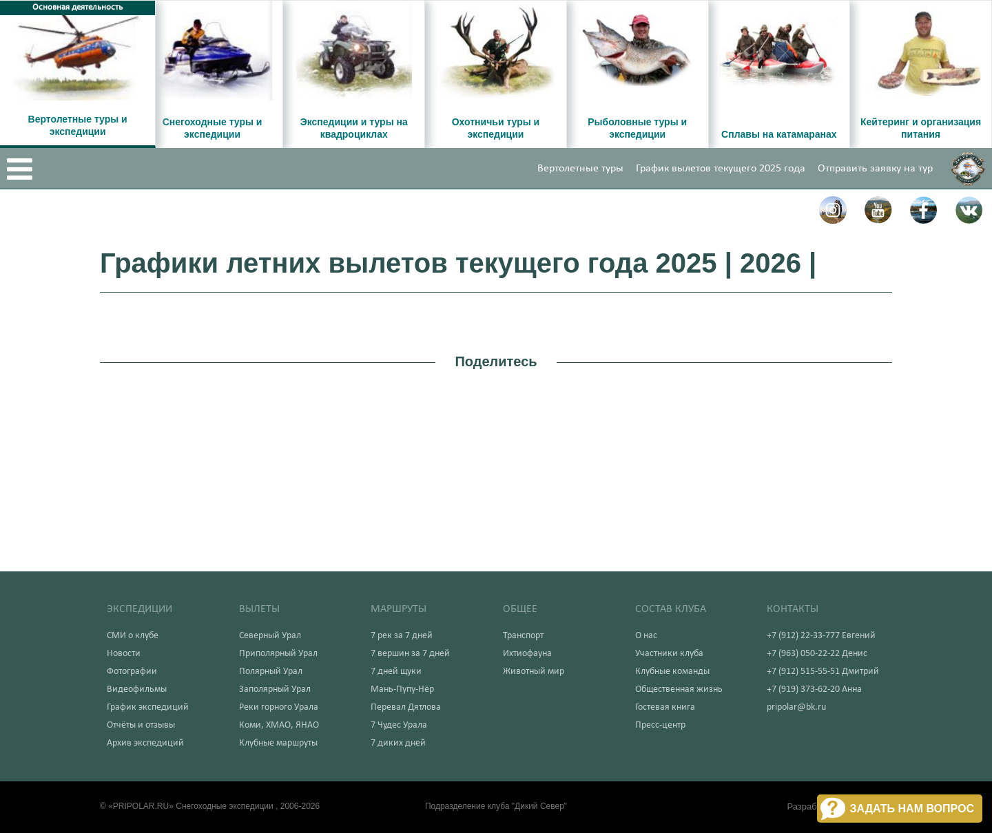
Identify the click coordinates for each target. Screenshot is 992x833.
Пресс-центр (660, 725)
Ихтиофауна (527, 654)
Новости (124, 654)
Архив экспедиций (145, 743)
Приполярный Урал (278, 654)
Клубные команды (672, 671)
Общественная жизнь (679, 689)
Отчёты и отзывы (141, 725)
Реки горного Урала (278, 707)
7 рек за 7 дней (402, 636)
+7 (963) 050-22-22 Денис (817, 654)
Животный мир (533, 671)
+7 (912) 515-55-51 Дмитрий (823, 671)
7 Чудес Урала (399, 725)
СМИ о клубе (132, 636)
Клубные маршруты (278, 743)
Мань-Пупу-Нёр (402, 689)
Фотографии (132, 671)
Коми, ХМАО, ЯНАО (279, 725)
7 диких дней (398, 743)
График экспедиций (148, 707)
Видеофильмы (137, 689)
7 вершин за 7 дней (410, 654)
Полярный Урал (270, 671)
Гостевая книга (665, 707)
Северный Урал (270, 636)
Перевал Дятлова (406, 707)
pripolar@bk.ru (796, 707)
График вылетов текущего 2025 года (720, 168)
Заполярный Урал (275, 689)
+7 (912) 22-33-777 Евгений (821, 636)
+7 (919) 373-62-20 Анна (814, 689)
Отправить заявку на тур (875, 168)
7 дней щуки (396, 671)
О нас (646, 636)
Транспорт (523, 636)
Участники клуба (669, 654)
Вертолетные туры (580, 168)
